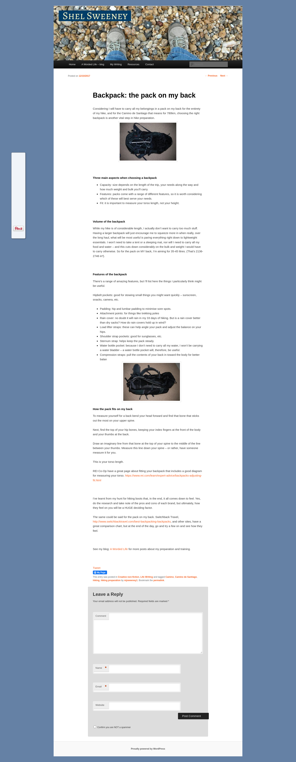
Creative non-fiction (128, 577)
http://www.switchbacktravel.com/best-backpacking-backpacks (132, 521)
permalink (158, 580)
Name (101, 668)
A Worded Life (118, 549)
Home (72, 64)
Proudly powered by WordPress (148, 748)
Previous (211, 75)
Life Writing (146, 577)
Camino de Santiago (186, 577)
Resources (133, 64)
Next (224, 75)
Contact (149, 64)
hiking (96, 580)
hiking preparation (111, 580)
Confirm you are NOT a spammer (112, 727)
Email (101, 686)
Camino (169, 577)
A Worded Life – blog (92, 64)
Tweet (96, 567)
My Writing (116, 64)
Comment (101, 615)
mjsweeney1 (131, 580)
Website (100, 705)
